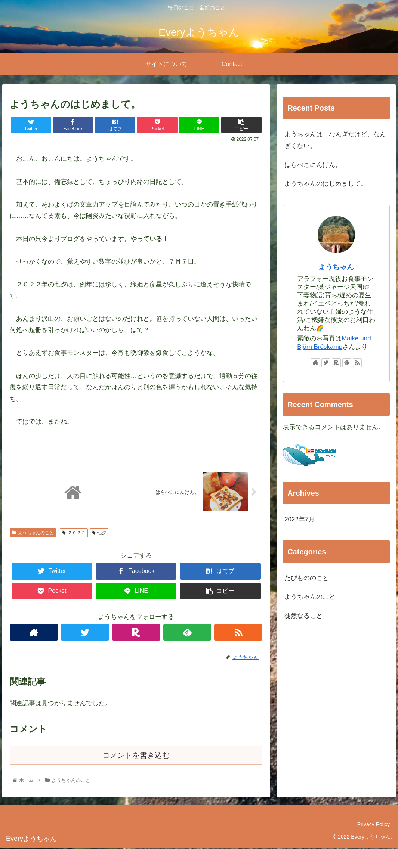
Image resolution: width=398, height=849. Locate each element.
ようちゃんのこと (33, 533)
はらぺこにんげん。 (313, 164)
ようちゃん (336, 267)
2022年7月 (299, 519)
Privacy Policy (371, 825)
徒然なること (303, 615)
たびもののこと (306, 578)
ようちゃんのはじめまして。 (325, 183)
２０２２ (74, 533)
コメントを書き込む (136, 756)
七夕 (99, 533)
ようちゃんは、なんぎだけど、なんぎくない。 (335, 140)
